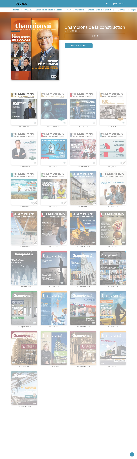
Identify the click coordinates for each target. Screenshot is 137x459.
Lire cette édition (78, 45)
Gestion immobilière (75, 10)
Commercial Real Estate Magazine (49, 10)
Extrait (95, 36)
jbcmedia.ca (118, 3)
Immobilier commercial (22, 10)
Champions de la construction (101, 10)
